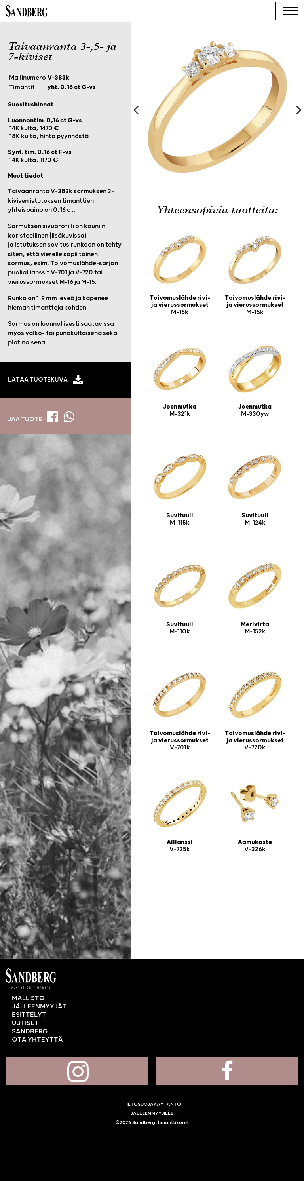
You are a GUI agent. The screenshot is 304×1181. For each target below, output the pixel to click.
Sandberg (27, 11)
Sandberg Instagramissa (77, 1071)
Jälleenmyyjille (152, 1113)
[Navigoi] (290, 11)
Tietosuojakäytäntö (152, 1104)
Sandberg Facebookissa (227, 1071)
